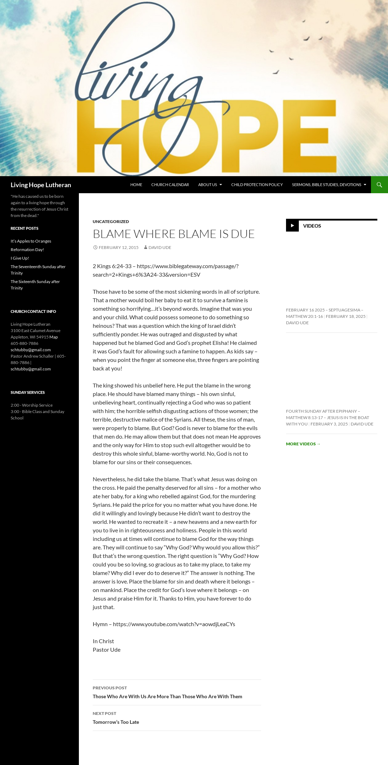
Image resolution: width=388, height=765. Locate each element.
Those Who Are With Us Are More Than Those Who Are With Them (177, 691)
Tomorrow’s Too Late (177, 717)
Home (136, 184)
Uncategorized (111, 221)
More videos (303, 443)
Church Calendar (170, 184)
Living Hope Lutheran (41, 185)
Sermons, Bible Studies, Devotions (326, 184)
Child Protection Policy (257, 184)
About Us (207, 184)
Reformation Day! (27, 249)
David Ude (160, 247)
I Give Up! (20, 258)
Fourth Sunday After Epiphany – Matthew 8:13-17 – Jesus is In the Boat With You (327, 417)
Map (53, 337)
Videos (312, 225)
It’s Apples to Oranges (31, 241)
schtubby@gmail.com (31, 349)
